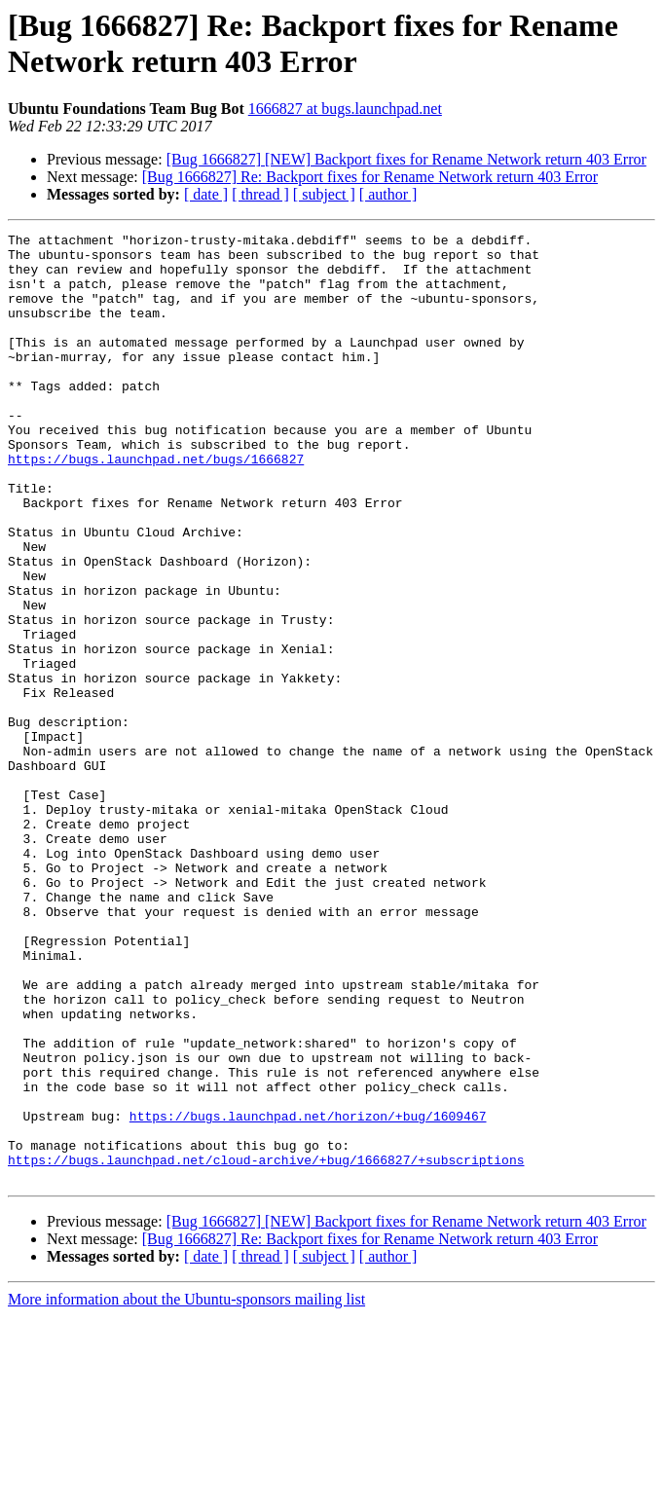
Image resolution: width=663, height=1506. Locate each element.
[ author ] (388, 194)
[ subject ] (324, 194)
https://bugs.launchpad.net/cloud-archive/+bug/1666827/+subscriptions (266, 1346)
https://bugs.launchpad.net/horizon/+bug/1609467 (308, 1294)
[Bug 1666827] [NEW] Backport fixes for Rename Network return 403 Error (406, 159)
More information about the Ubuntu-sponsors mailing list (186, 1489)
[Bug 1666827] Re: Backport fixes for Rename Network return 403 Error (370, 176)
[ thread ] (260, 194)
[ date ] (206, 194)
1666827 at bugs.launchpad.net (345, 108)
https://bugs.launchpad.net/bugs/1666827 (156, 505)
